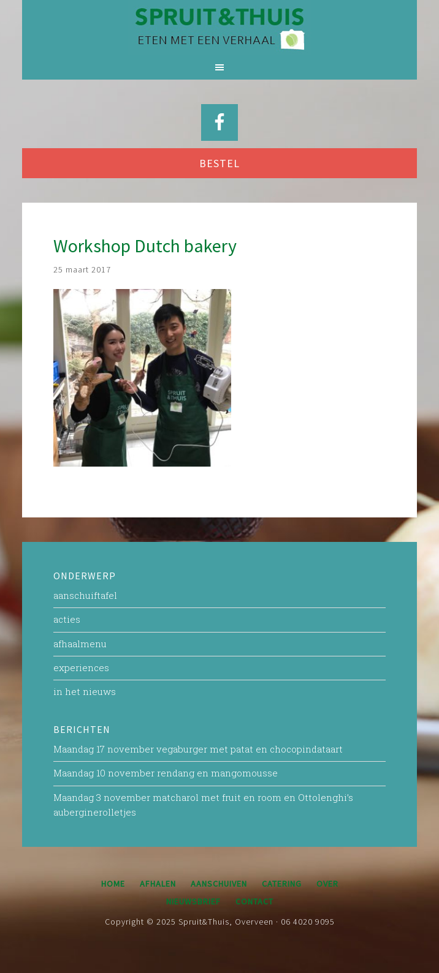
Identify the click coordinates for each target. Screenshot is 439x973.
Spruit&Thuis (219, 27)
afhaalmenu (80, 643)
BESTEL (219, 163)
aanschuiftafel (85, 595)
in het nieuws (84, 691)
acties (66, 619)
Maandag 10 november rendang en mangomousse (165, 773)
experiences (81, 667)
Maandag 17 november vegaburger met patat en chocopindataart (198, 749)
